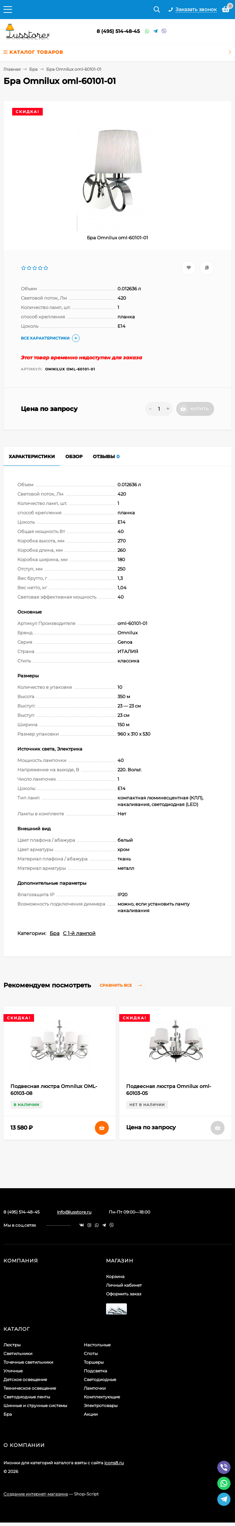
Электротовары (101, 1405)
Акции (91, 1414)
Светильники (17, 1353)
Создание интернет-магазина (35, 1494)
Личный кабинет (124, 1285)
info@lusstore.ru (74, 1212)
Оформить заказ (123, 1293)
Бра (33, 69)
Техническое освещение (29, 1388)
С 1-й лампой (79, 933)
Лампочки (95, 1388)
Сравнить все (122, 985)
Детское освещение (25, 1379)
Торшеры (94, 1362)
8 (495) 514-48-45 (118, 31)
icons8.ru (114, 1462)
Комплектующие (102, 1396)
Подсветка (95, 1370)
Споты (91, 1353)
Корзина (115, 1276)
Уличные (13, 1370)
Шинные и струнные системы (35, 1405)
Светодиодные (100, 1379)
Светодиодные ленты (26, 1396)
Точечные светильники (28, 1362)
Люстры (12, 1344)
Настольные (97, 1344)
